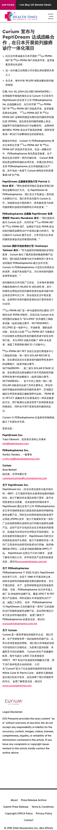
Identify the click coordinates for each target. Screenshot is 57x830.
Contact (28, 820)
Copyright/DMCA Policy (19, 813)
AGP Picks (8, 4)
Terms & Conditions (42, 806)
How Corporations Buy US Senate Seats (29, 4)
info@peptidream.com (15, 443)
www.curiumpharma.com (16, 685)
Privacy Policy (44, 813)
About (14, 800)
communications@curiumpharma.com (24, 478)
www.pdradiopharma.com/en (19, 623)
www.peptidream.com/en (32, 561)
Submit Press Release (15, 806)
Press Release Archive (34, 800)
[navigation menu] (50, 16)
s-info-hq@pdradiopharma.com (21, 458)
